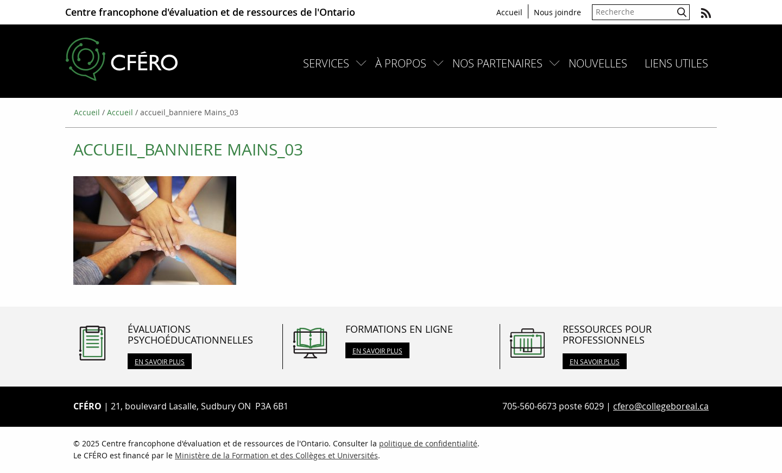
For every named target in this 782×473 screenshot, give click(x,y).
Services (326, 63)
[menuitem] (330, 63)
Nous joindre (557, 12)
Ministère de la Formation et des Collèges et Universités (276, 455)
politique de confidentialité (428, 443)
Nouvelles (598, 63)
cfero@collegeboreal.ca (661, 406)
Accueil (509, 12)
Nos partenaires (497, 63)
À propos (400, 63)
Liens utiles (676, 63)
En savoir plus (160, 361)
